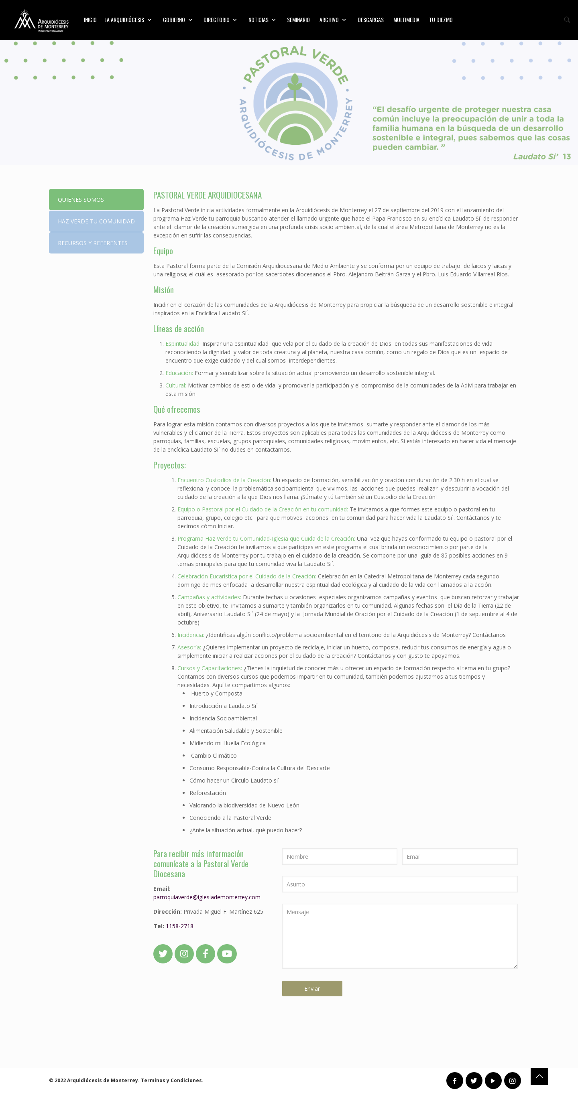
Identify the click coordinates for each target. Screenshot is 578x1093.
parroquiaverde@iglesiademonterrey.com (207, 897)
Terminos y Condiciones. (172, 1080)
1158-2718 (179, 926)
